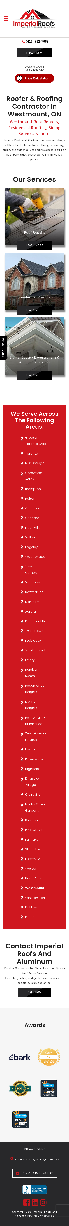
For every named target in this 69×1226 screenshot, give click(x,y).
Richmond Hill (35, 621)
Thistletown (34, 631)
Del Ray (31, 907)
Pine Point (33, 917)
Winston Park (35, 898)
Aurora (30, 611)
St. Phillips (33, 849)
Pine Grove (34, 830)
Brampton (33, 489)
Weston (31, 868)
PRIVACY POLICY (34, 1148)
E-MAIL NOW (34, 53)
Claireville (32, 794)
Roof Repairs (34, 232)
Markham (32, 602)
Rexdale (31, 749)
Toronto (31, 453)
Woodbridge (35, 557)
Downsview (34, 759)
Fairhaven (33, 839)
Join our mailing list (34, 1173)
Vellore (30, 537)
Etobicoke (33, 640)
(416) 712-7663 (37, 41)
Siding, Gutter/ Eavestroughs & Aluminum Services (34, 359)
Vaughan (32, 582)
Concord (32, 518)
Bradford (32, 820)
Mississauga (35, 463)
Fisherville (32, 859)
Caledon (32, 508)
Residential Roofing (34, 297)
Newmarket (34, 592)
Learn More (34, 245)
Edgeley (31, 547)
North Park (33, 878)
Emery (30, 660)
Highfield (32, 769)
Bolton (30, 499)
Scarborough (35, 650)
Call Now (35, 992)
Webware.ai (47, 1215)
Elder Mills (32, 528)
